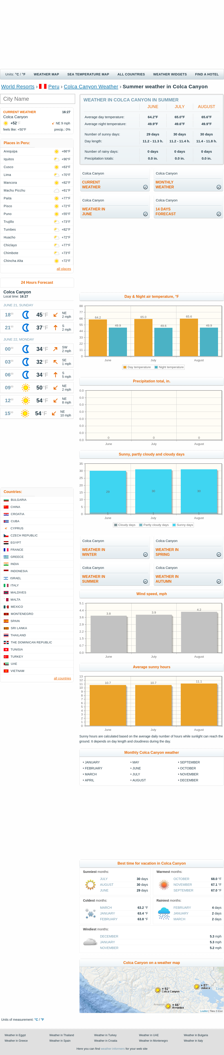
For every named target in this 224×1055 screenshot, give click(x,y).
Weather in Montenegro (153, 1040)
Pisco (8, 206)
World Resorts (17, 86)
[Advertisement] (112, 34)
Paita (7, 198)
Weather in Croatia (105, 1040)
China (15, 507)
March (91, 774)
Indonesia (19, 571)
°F (24, 74)
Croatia (17, 514)
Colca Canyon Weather (91, 86)
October (188, 768)
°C (17, 74)
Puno (8, 214)
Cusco (8, 167)
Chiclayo (10, 245)
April (89, 780)
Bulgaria (18, 500)
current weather (91, 184)
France (17, 549)
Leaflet (204, 1011)
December (189, 780)
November (189, 774)
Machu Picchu (14, 190)
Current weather (19, 112)
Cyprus (17, 528)
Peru (53, 86)
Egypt (16, 542)
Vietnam (17, 671)
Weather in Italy (193, 1040)
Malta (15, 599)
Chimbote (11, 253)
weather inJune (93, 211)
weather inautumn (167, 579)
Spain (15, 621)
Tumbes (10, 229)
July (180, 106)
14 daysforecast (166, 211)
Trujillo (9, 222)
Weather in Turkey (105, 1035)
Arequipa (10, 151)
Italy (15, 585)
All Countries (131, 74)
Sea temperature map (88, 74)
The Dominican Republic (31, 642)
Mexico (17, 606)
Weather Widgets (170, 74)
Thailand (18, 635)
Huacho (9, 237)
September (190, 762)
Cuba (15, 521)
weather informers (113, 1048)
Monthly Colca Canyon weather (151, 752)
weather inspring (167, 552)
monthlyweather (165, 184)
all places (64, 269)
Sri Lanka (19, 628)
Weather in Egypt (15, 1035)
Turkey (17, 656)
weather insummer (93, 579)
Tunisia (17, 649)
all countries (62, 678)
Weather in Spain (60, 1040)
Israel (15, 578)
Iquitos (9, 159)
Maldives (18, 592)
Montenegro (22, 614)
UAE (14, 663)
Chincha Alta (13, 261)
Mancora (10, 182)
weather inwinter (93, 552)
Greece (17, 557)
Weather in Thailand (61, 1035)
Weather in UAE (149, 1035)
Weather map (46, 74)
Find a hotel (207, 74)
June (152, 106)
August (206, 106)
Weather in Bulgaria (196, 1035)
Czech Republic (24, 535)
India (15, 564)
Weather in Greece (16, 1040)
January (92, 762)
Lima (7, 175)
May (135, 762)
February (93, 768)
